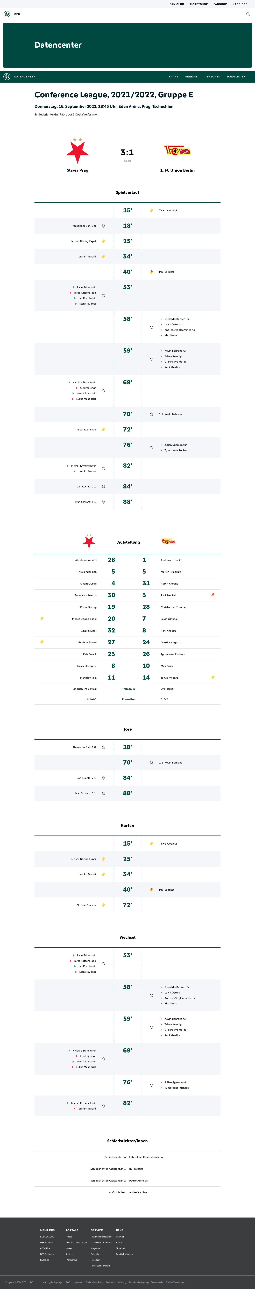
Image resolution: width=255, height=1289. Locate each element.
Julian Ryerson (174, 445)
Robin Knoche (169, 583)
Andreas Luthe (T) (171, 560)
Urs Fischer (167, 689)
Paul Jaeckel (166, 272)
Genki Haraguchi (171, 642)
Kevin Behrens (173, 350)
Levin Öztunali (173, 324)
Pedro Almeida (138, 1180)
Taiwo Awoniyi (168, 210)
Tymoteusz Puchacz (177, 450)
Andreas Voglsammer (178, 330)
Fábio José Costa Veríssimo (78, 114)
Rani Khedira (172, 367)
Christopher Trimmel (174, 607)
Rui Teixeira (136, 1169)
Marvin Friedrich (171, 572)
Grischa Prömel (174, 361)
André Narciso (138, 1192)
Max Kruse (171, 335)
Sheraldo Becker (175, 319)
